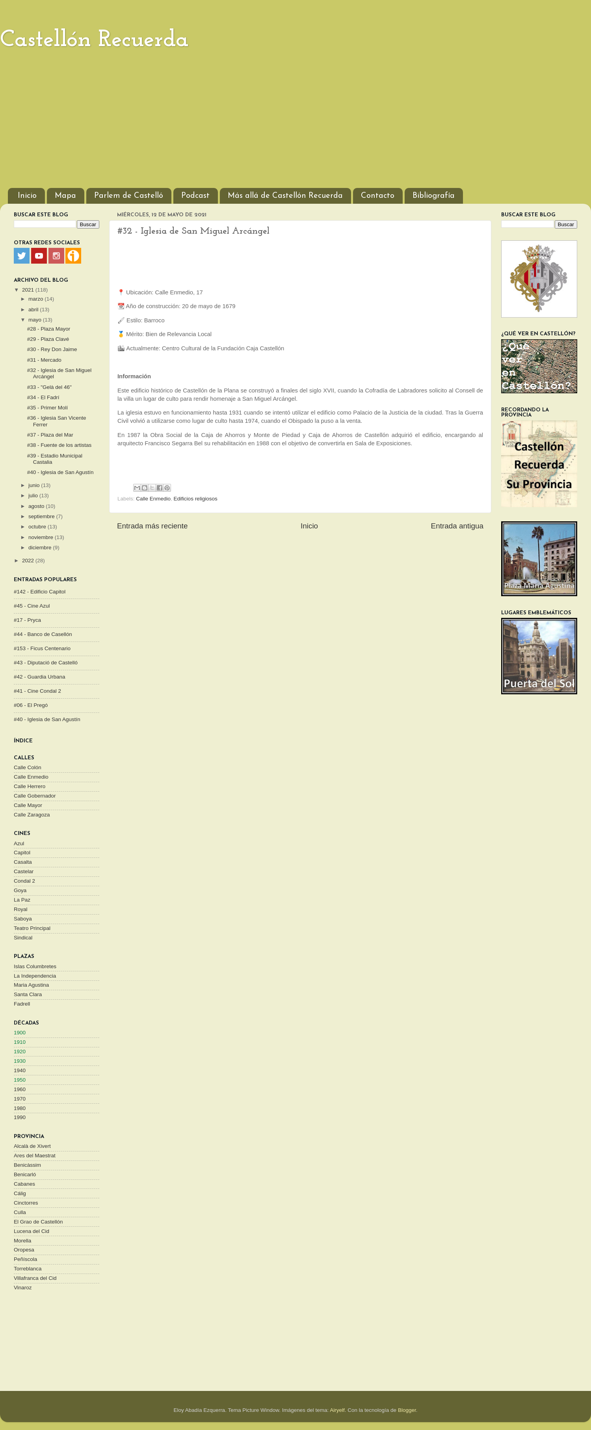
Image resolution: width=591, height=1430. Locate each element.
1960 (20, 1089)
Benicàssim (27, 1165)
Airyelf (337, 1410)
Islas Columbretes (35, 966)
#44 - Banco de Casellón (43, 634)
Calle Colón (27, 767)
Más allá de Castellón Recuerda (285, 196)
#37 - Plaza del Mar (50, 435)
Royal (21, 909)
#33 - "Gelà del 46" (49, 387)
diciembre (40, 547)
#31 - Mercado (44, 360)
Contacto (377, 196)
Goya (20, 890)
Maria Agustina (31, 985)
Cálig (20, 1193)
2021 (28, 290)
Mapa (65, 196)
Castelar (23, 871)
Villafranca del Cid (35, 1278)
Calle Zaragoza (32, 815)
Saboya (23, 919)
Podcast (195, 196)
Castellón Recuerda (94, 40)
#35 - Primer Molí (47, 408)
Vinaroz (23, 1288)
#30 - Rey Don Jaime (52, 349)
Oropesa (24, 1250)
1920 (20, 1051)
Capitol (22, 852)
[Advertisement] (295, 121)
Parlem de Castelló (128, 196)
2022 (28, 560)
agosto (37, 506)
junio (34, 485)
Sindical (23, 938)
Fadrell (22, 1004)
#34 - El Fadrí (43, 397)
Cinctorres (26, 1203)
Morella (22, 1241)
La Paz (22, 900)
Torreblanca (28, 1269)
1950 (20, 1080)
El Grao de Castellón (38, 1222)
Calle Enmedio (153, 499)
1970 (20, 1099)
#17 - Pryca (27, 620)
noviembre (41, 537)
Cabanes (24, 1184)
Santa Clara (28, 994)
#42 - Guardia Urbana (39, 677)
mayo (35, 320)
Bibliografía (434, 196)
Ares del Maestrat (35, 1156)
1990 (20, 1117)
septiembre (42, 516)
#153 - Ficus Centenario (42, 648)
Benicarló (25, 1174)
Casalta (23, 862)
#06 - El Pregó (31, 705)
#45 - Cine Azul (32, 606)
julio (33, 495)
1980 (20, 1108)
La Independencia (35, 976)
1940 (20, 1070)
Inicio (27, 196)
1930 (20, 1061)
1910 (20, 1042)
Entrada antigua (457, 526)
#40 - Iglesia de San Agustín (60, 472)
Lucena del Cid (31, 1231)
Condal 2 (24, 881)
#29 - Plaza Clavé (48, 339)
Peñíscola (25, 1259)
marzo (36, 299)
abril (34, 309)
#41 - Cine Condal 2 (37, 691)
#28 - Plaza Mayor (49, 329)
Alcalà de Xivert (32, 1146)
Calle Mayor (28, 805)
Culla (20, 1212)
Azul (19, 843)
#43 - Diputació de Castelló (46, 663)
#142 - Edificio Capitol (39, 592)
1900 (20, 1033)
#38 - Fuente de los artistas (59, 445)
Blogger (407, 1410)
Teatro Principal (32, 928)
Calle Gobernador (35, 796)
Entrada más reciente (152, 526)
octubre (38, 527)
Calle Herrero (29, 786)
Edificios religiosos (195, 499)
